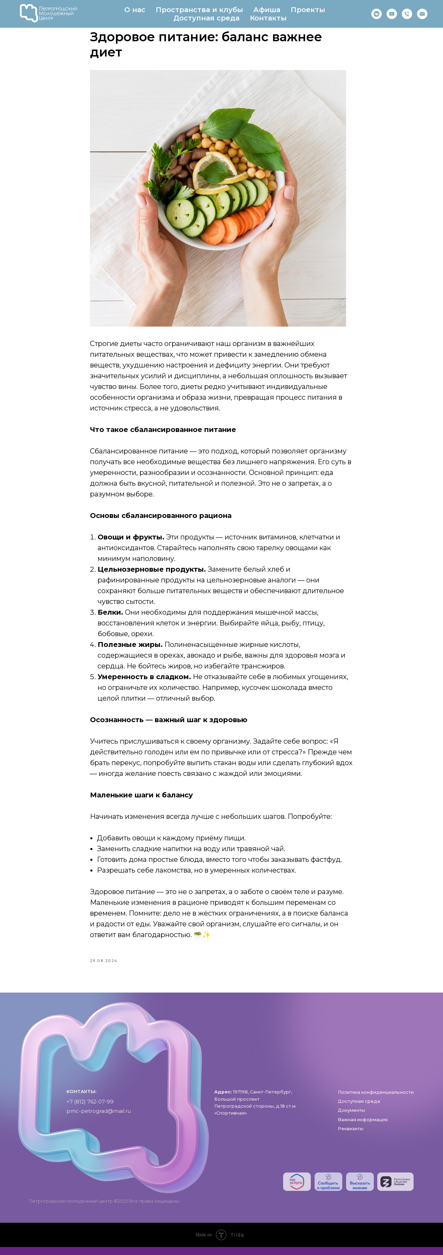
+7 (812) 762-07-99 (90, 1109)
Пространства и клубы (199, 10)
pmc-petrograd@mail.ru (98, 1119)
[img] (297, 1189)
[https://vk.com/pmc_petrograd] (376, 14)
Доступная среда (206, 18)
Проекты (308, 10)
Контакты (268, 18)
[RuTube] (392, 14)
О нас (134, 10)
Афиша (266, 10)
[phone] (407, 14)
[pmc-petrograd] (422, 14)
